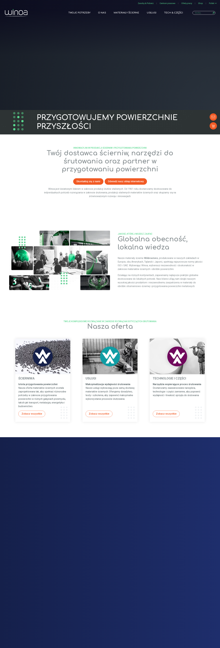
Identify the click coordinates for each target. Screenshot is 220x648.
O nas (102, 13)
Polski (211, 3)
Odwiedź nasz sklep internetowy (126, 181)
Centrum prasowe (167, 3)
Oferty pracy (186, 3)
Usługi (151, 13)
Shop (200, 3)
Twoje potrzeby (79, 13)
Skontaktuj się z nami (88, 181)
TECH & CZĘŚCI (173, 13)
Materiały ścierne (126, 13)
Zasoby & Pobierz (146, 3)
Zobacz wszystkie (32, 413)
